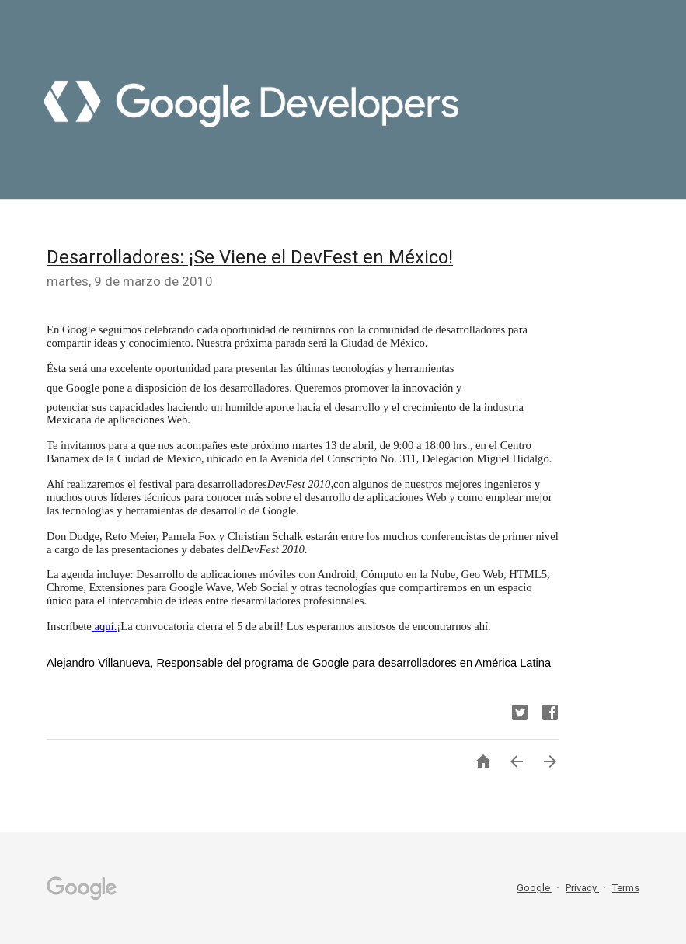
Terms (625, 887)
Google (534, 887)
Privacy (582, 887)
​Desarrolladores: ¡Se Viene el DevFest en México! (250, 257)
